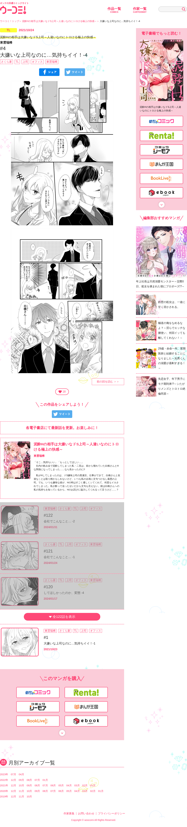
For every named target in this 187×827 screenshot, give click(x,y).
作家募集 (69, 813)
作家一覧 (139, 10)
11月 (21, 791)
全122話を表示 (64, 617)
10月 (21, 785)
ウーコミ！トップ (9, 21)
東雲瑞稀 (51, 61)
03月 (77, 785)
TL (8, 30)
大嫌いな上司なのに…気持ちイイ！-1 (69, 643)
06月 (53, 785)
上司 (25, 61)
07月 (13, 774)
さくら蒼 (6, 61)
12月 (13, 779)
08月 (29, 779)
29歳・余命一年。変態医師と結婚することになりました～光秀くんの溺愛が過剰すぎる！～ (172, 358)
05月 (61, 785)
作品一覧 (114, 10)
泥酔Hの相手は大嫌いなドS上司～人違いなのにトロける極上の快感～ (59, 21)
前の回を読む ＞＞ (108, 381)
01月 (45, 779)
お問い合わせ (86, 813)
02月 (85, 785)
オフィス (37, 61)
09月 (21, 779)
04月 (21, 774)
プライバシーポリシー (111, 813)
